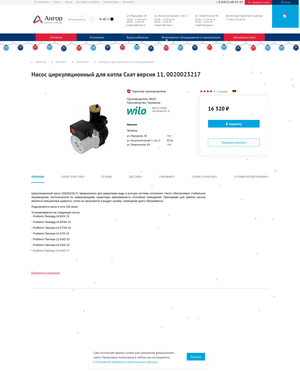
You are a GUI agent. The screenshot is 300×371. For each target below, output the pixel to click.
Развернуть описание (45, 273)
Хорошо (196, 357)
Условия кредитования (251, 176)
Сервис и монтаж (204, 176)
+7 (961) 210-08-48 (236, 19)
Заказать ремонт (233, 142)
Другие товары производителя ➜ (161, 109)
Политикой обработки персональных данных (126, 362)
